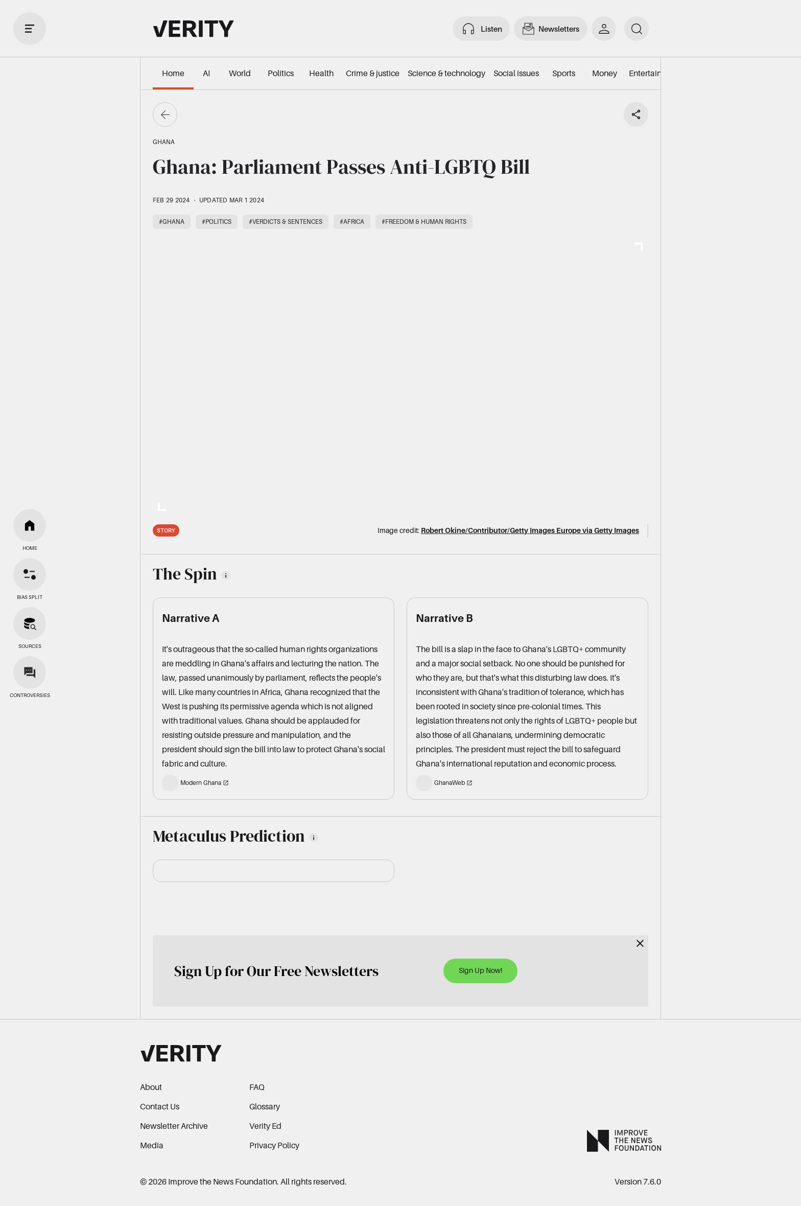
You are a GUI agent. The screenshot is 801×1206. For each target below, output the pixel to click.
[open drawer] (29, 28)
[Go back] (165, 114)
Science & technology (446, 73)
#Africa (352, 221)
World (240, 73)
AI (206, 73)
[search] (636, 28)
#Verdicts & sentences (285, 221)
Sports (563, 73)
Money (604, 73)
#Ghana (171, 221)
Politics (281, 73)
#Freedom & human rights (424, 221)
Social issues (516, 73)
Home (173, 73)
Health (321, 73)
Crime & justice (372, 73)
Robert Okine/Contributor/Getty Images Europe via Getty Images (530, 530)
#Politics (216, 221)
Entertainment (654, 73)
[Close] (640, 943)
